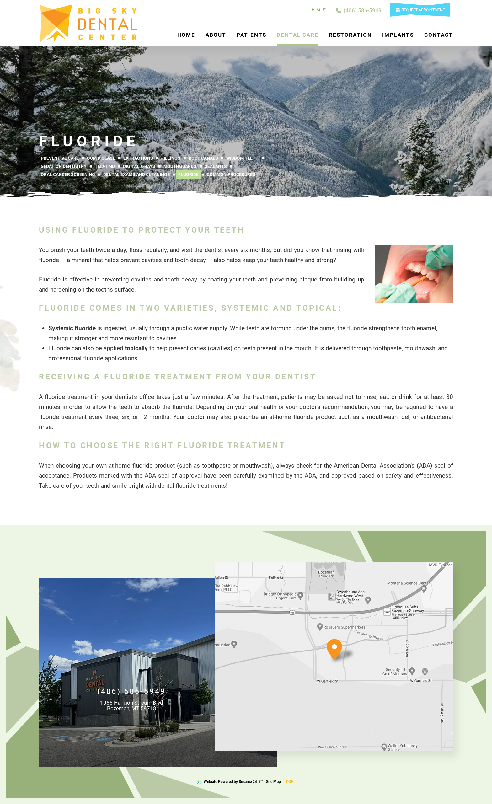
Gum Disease (101, 158)
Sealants (216, 166)
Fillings (170, 158)
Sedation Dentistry (64, 166)
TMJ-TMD (105, 166)
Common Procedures (231, 174)
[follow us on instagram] (325, 10)
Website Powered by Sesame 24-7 (230, 782)
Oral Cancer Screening (68, 174)
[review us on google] (319, 10)
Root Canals (203, 158)
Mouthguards (179, 166)
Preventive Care (60, 158)
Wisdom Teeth (242, 158)
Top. (291, 779)
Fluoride (188, 174)
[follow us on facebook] (313, 10)
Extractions (138, 158)
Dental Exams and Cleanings (136, 174)
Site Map (273, 782)
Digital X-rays (139, 166)
